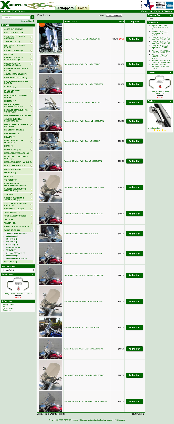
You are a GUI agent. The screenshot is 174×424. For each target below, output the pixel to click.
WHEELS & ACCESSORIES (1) (16, 226)
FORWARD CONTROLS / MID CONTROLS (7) (16, 111)
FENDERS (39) (10, 101)
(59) (12, 230)
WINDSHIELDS (7, 11)
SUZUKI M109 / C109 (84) (14, 209)
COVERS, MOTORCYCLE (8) (15, 74)
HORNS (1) (8, 146)
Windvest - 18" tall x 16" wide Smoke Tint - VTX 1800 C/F (84, 375)
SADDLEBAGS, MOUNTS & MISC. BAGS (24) (15, 190)
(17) (11, 242)
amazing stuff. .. (154, 128)
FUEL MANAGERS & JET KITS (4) (17, 115)
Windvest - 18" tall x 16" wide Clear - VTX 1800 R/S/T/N (83, 349)
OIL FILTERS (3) (10, 180)
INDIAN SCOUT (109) (12, 149)
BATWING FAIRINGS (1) (13, 51)
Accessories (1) (12, 256)
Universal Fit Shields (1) (15, 253)
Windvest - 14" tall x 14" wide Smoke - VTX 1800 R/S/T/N (84, 121)
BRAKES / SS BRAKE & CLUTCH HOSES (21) (13, 59)
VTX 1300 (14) (11, 239)
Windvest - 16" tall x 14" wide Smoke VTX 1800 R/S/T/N (83, 214)
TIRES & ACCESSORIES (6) (15, 216)
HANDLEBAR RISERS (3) (14, 130)
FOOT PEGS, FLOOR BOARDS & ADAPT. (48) (14, 105)
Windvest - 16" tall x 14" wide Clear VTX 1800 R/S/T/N (83, 161)
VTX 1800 (20, 11)
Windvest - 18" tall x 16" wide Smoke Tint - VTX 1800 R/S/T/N (85, 401)
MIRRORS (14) (10, 173)
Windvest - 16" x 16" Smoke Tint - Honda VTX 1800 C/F (83, 302)
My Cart (157, 11)
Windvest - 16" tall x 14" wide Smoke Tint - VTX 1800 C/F (84, 187)
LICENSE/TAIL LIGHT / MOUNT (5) (18, 162)
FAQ (4, 306)
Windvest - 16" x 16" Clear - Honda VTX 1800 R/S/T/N (83, 254)
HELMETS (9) (9, 137)
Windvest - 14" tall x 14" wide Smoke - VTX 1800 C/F (82, 103)
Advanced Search (27, 21)
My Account (146, 11)
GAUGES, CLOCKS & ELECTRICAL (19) (13, 120)
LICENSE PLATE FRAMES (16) (16, 153)
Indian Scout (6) (12, 236)
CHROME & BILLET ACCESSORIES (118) (12, 64)
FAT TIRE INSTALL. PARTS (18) (12, 91)
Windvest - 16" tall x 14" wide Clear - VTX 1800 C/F (82, 141)
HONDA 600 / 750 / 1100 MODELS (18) (13, 141)
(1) (14, 33)
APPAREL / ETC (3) (12, 42)
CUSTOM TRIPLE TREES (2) (15, 78)
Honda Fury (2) (12, 244)
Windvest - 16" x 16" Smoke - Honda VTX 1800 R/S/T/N (83, 275)
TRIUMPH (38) (10, 223)
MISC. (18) (8, 176)
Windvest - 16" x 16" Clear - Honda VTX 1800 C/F (81, 234)
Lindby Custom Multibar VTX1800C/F (18, 294)
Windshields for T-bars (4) (16, 258)
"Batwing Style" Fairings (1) (17, 233)
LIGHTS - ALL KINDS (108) (15, 166)
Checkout (168, 11)
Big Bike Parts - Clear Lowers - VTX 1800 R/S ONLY (82, 39)
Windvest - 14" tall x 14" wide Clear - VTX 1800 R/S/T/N (83, 84)
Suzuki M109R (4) (13, 247)
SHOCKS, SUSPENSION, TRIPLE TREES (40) (14, 199)
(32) (13, 29)
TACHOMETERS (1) (12, 212)
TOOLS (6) (8, 219)
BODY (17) (8, 54)
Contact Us (7, 310)
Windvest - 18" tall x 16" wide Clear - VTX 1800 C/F (82, 328)
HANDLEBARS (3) (11, 133)
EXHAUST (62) (10, 87)
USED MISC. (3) (10, 262)
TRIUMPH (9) (11, 250)
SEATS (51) (8, 194)
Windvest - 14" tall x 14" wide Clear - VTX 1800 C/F (82, 64)
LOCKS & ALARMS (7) (13, 169)
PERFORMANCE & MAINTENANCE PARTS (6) (15, 184)
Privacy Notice (8, 304)
